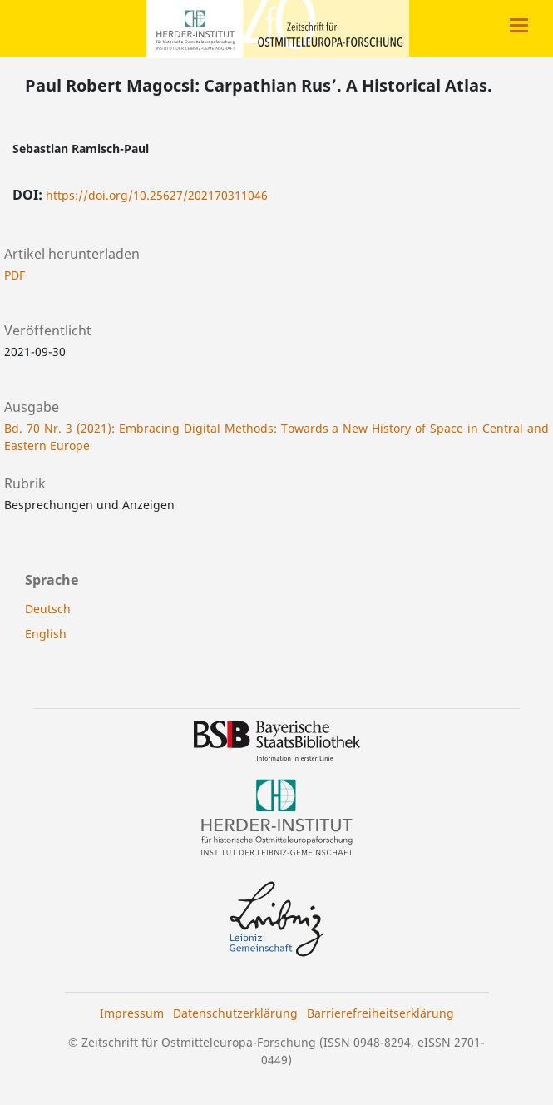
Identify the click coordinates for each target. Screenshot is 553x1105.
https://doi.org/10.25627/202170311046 (157, 195)
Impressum (132, 1013)
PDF (14, 275)
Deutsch (48, 609)
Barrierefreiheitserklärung (380, 1013)
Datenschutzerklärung (235, 1013)
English (46, 634)
